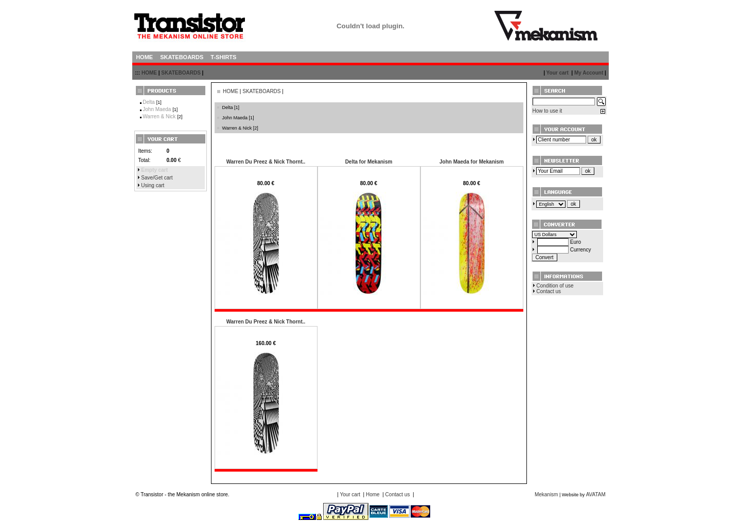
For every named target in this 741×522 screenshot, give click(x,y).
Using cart (152, 185)
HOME (149, 73)
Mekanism (546, 494)
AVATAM (596, 494)
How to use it (547, 111)
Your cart (557, 73)
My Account (588, 73)
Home (373, 494)
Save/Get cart (156, 178)
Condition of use (554, 286)
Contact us (548, 291)
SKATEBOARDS (180, 73)
